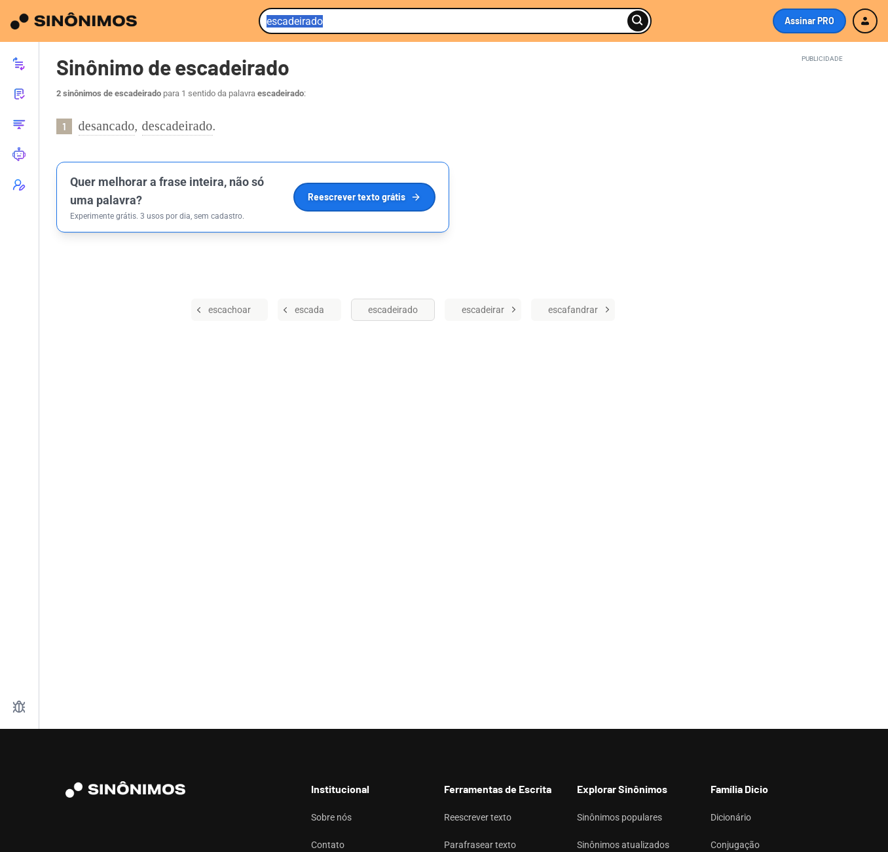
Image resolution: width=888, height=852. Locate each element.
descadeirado (177, 126)
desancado (107, 126)
